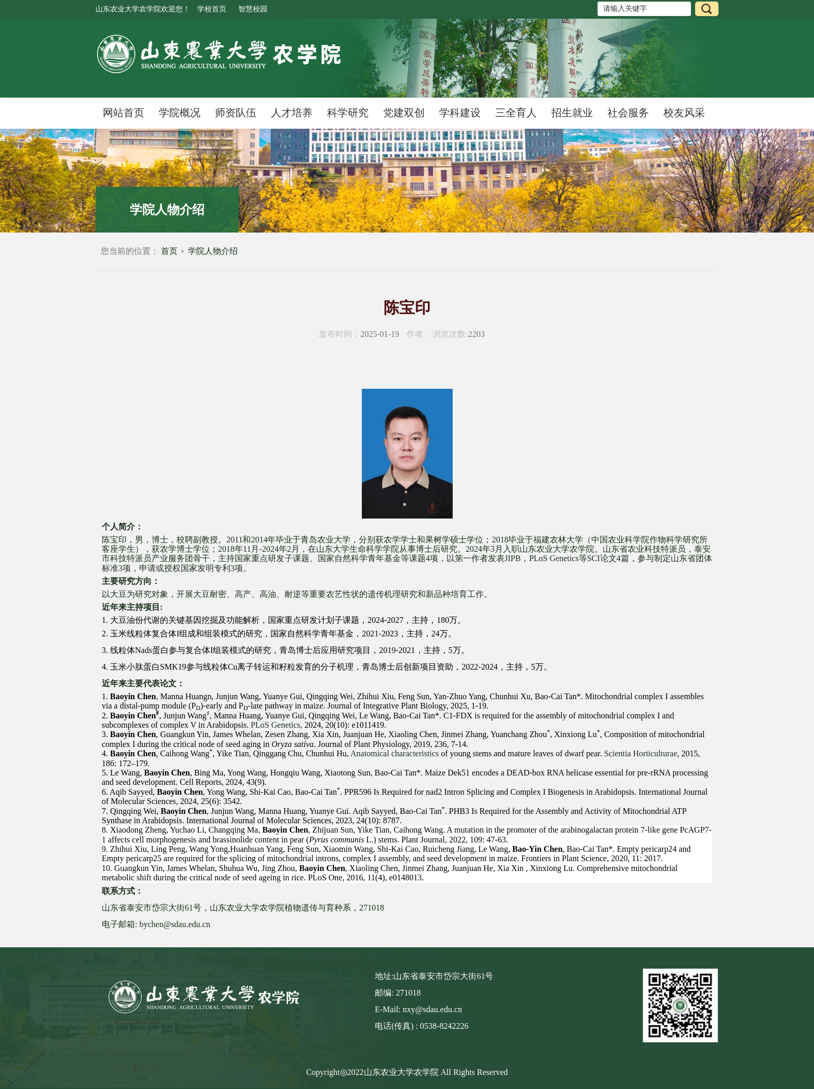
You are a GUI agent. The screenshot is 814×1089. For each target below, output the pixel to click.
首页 (169, 251)
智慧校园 (252, 9)
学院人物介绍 (213, 251)
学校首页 (211, 9)
